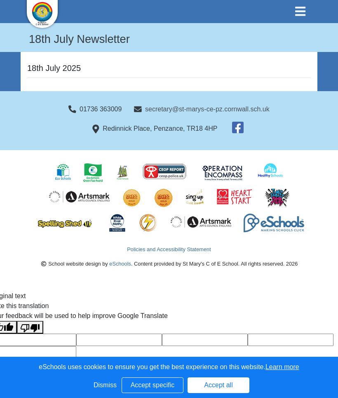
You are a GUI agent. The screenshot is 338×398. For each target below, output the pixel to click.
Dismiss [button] (105, 385)
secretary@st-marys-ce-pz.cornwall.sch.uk (207, 109)
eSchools (120, 264)
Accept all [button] (218, 385)
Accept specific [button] (153, 385)
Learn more (282, 366)
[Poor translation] (30, 327)
